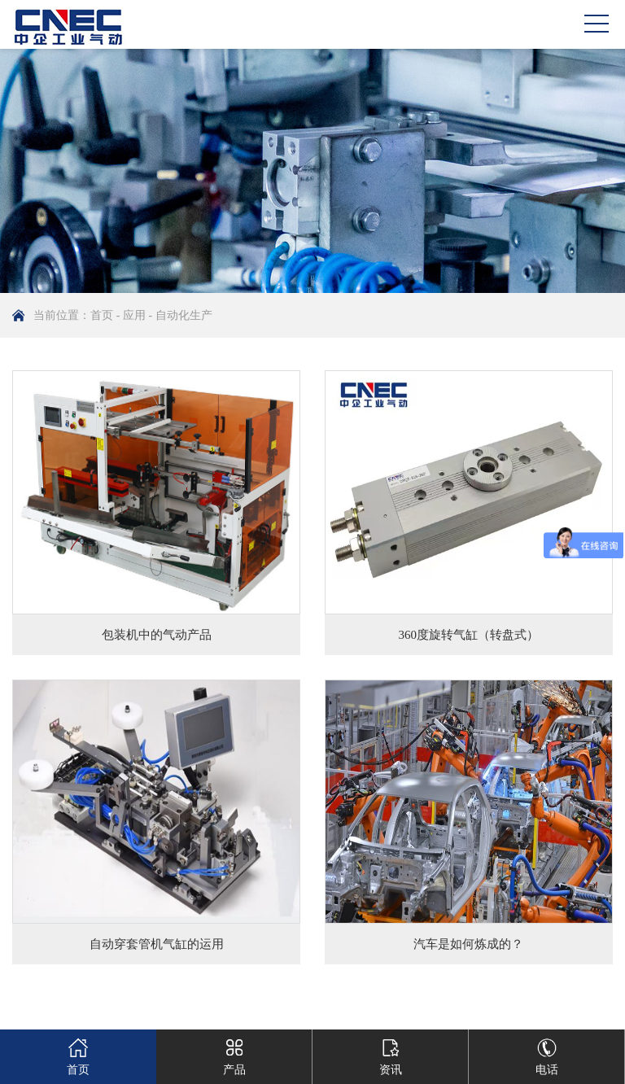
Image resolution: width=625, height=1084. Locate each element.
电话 (547, 1052)
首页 (101, 315)
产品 (234, 1052)
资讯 (391, 1052)
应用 (134, 315)
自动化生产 (183, 315)
